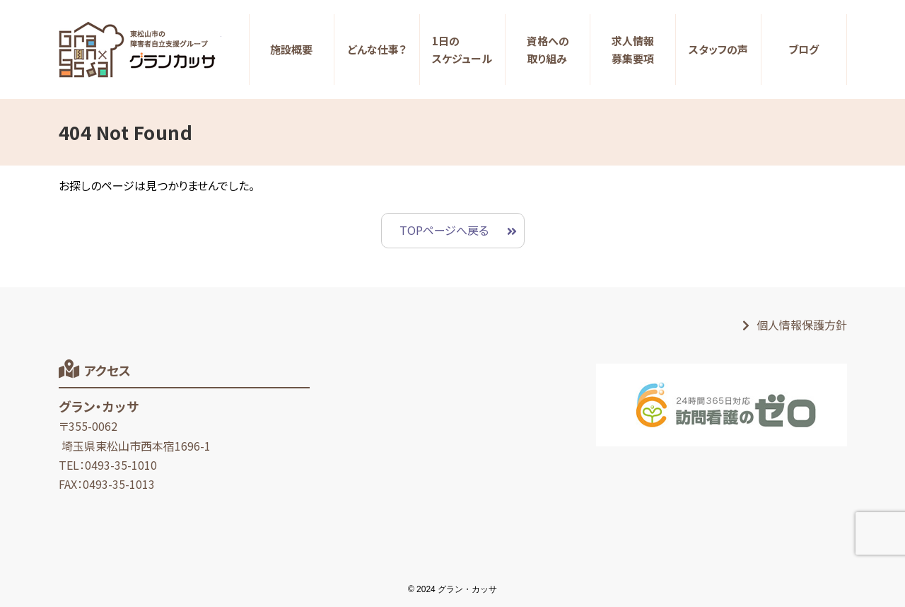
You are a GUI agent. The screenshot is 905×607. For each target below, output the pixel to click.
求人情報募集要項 (633, 50)
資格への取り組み (548, 50)
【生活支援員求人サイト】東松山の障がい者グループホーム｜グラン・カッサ (140, 49)
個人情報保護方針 (802, 324)
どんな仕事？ (377, 49)
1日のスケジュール (462, 50)
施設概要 (291, 49)
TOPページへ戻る (444, 229)
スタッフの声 (718, 49)
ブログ (803, 49)
